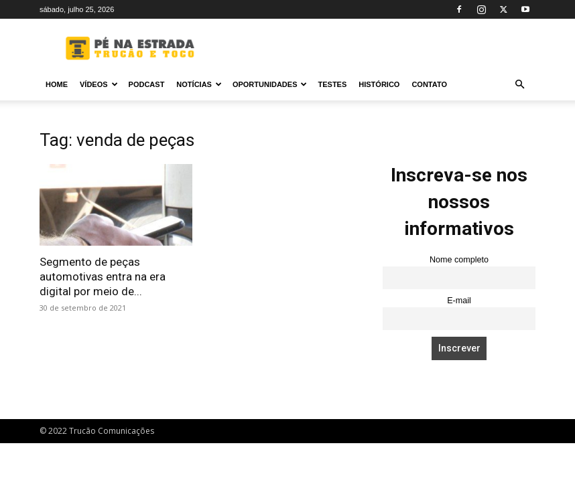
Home (57, 84)
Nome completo (459, 259)
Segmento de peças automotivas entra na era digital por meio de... (103, 276)
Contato (429, 84)
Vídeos (99, 84)
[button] (519, 84)
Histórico (379, 84)
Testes (332, 84)
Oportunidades (270, 84)
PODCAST (147, 84)
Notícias (199, 84)
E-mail (459, 300)
